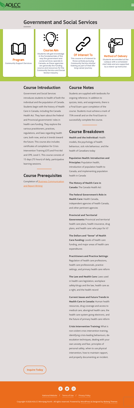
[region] (67, 55)
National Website (49, 395)
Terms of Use (68, 395)
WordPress (85, 401)
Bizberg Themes (110, 401)
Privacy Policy (84, 395)
